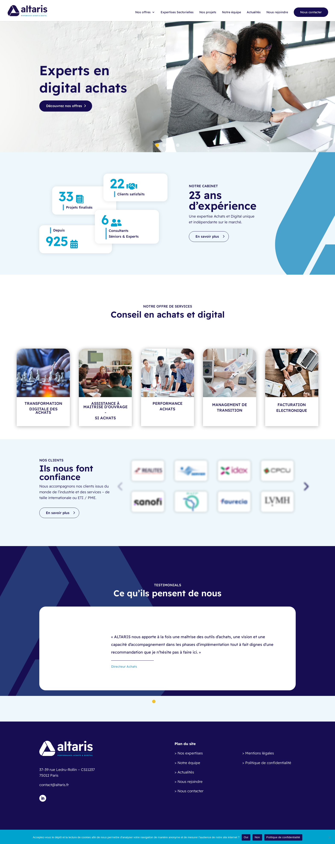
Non (257, 837)
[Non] (330, 837)
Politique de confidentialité (268, 762)
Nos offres (143, 12)
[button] (305, 486)
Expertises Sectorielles (177, 12)
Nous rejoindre (277, 12)
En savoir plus (207, 236)
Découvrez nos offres (64, 106)
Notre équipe (231, 12)
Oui (246, 837)
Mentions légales (259, 753)
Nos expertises (190, 753)
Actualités (254, 12)
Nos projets (207, 12)
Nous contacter (311, 12)
